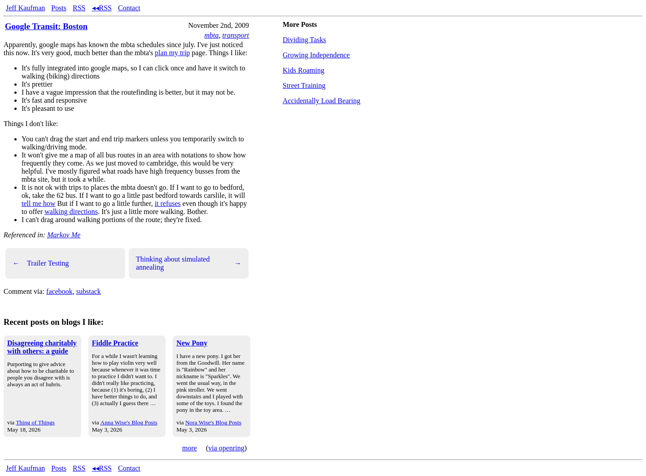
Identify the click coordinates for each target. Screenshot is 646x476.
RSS (79, 8)
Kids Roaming (303, 70)
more (189, 448)
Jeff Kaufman (25, 8)
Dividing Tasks (304, 40)
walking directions (71, 211)
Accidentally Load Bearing (321, 101)
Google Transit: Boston (46, 26)
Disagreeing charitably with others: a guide (42, 347)
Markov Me (63, 235)
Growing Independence (316, 55)
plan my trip (172, 53)
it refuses (168, 203)
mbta (211, 35)
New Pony (191, 343)
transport (235, 35)
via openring (226, 448)
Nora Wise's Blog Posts (213, 422)
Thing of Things (35, 422)
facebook (59, 291)
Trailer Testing (41, 263)
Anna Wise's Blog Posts (128, 422)
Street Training (304, 85)
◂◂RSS (102, 8)
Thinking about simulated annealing (188, 263)
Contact (129, 8)
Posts (58, 8)
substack (88, 291)
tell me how (39, 203)
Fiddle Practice (115, 343)
